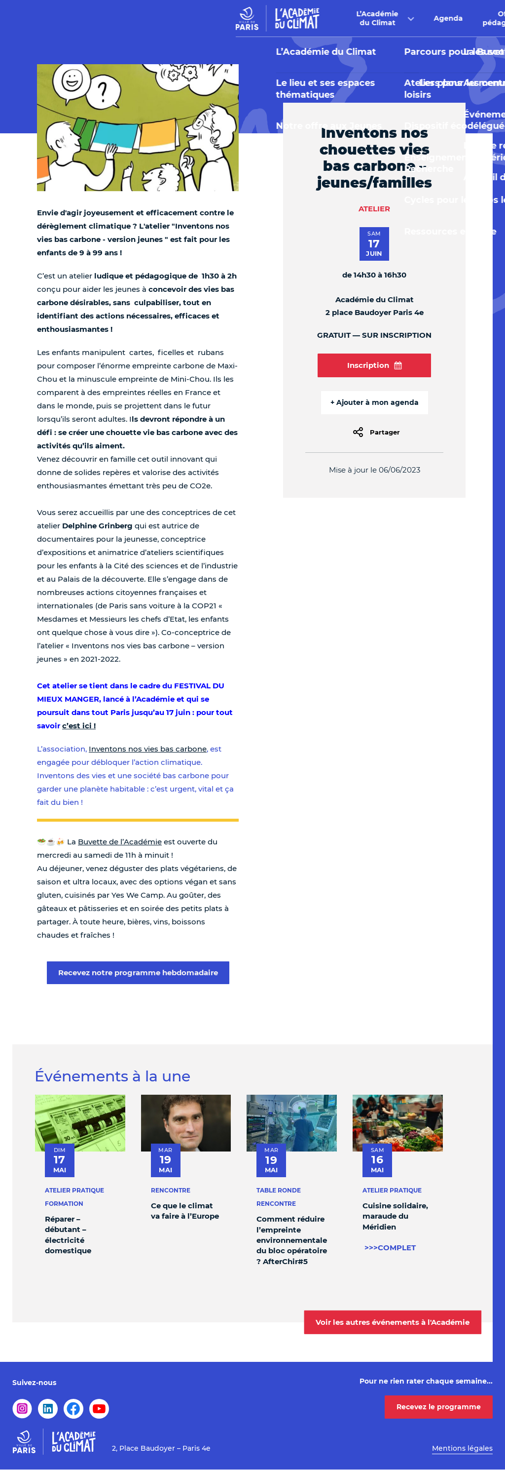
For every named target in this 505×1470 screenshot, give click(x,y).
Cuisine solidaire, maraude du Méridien (395, 1216)
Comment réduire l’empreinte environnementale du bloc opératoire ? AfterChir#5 (291, 1240)
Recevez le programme (439, 1406)
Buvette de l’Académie (120, 841)
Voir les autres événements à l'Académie (392, 1321)
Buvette (353, 18)
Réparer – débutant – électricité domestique (68, 1234)
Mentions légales (462, 1448)
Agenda (225, 18)
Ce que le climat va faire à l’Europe (185, 1211)
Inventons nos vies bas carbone (148, 749)
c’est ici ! (79, 725)
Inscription (374, 365)
